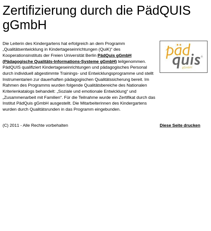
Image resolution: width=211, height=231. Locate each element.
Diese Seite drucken (180, 125)
